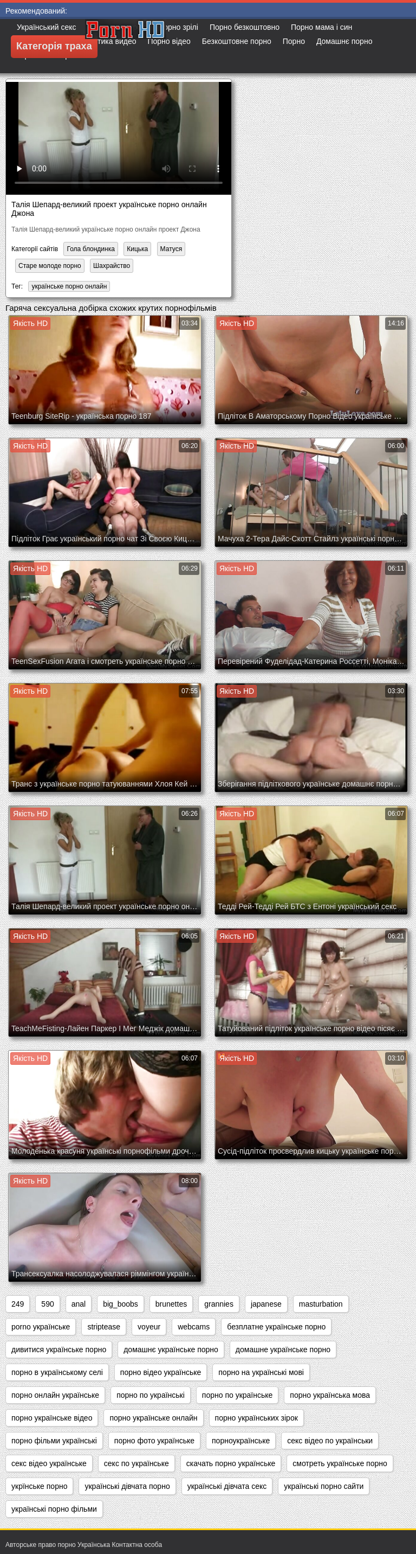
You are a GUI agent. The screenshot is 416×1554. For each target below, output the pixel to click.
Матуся (171, 249)
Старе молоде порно (49, 266)
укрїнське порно (39, 1486)
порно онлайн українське (55, 1395)
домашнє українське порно (170, 1349)
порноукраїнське (241, 1440)
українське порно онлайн (69, 286)
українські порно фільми (54, 1509)
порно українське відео (51, 1418)
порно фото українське (154, 1440)
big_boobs (120, 1304)
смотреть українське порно (339, 1463)
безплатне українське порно (276, 1326)
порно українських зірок (256, 1418)
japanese (266, 1304)
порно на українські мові (261, 1372)
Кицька (137, 249)
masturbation (321, 1304)
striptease (103, 1326)
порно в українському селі (57, 1372)
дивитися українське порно (58, 1349)
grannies (218, 1304)
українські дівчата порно (127, 1486)
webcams (194, 1326)
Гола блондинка (90, 249)
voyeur (149, 1326)
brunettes (171, 1304)
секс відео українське (49, 1463)
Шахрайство (111, 266)
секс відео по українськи (330, 1440)
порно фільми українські (54, 1440)
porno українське (40, 1326)
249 (17, 1304)
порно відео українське (160, 1372)
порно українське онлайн (153, 1418)
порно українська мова (330, 1395)
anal (79, 1304)
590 (47, 1304)
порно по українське (237, 1395)
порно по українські (150, 1395)
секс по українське (136, 1463)
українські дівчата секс (227, 1486)
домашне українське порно (283, 1349)
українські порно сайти (323, 1486)
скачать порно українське (231, 1463)
